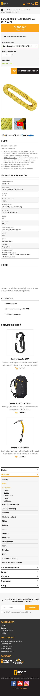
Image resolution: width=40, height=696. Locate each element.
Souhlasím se (18, 617)
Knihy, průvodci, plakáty (12, 568)
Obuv (4, 559)
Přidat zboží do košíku (28, 71)
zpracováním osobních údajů (22, 617)
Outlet (4, 475)
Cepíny (5, 530)
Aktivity (5, 582)
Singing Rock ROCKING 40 (20, 408)
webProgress (23, 693)
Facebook (13, 688)
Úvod (2, 10)
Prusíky (6, 503)
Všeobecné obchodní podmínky (11, 646)
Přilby (4, 526)
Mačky (4, 534)
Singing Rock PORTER (20, 364)
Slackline (5, 543)
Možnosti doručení (7, 656)
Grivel (4, 577)
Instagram (26, 688)
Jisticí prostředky (9, 514)
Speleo (6, 495)
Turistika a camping (10, 563)
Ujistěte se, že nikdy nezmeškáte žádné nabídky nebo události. (22, 606)
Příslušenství (7, 506)
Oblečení (5, 555)
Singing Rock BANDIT (20, 453)
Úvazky (5, 484)
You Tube (20, 688)
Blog (3, 591)
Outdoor (9, 10)
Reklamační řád (6, 649)
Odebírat (32, 612)
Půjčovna (6, 586)
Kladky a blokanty (9, 522)
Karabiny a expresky (10, 510)
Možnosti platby (6, 654)
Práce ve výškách (10, 573)
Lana (16, 10)
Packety (5, 518)
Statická (6, 498)
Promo (5, 551)
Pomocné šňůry (8, 501)
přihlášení (10, 36)
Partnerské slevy (6, 651)
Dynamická (25, 10)
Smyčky (5, 539)
